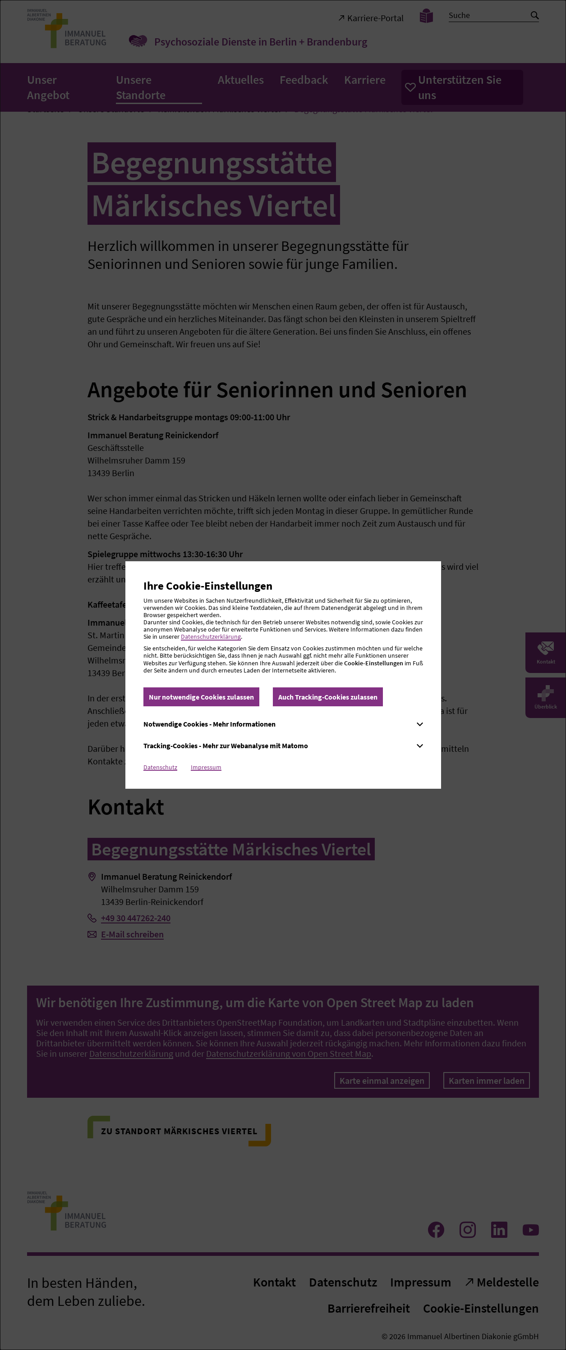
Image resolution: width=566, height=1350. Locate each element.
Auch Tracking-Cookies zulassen (327, 696)
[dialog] (283, 675)
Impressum (206, 767)
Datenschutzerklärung (211, 636)
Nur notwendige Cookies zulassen (201, 696)
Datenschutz (160, 767)
